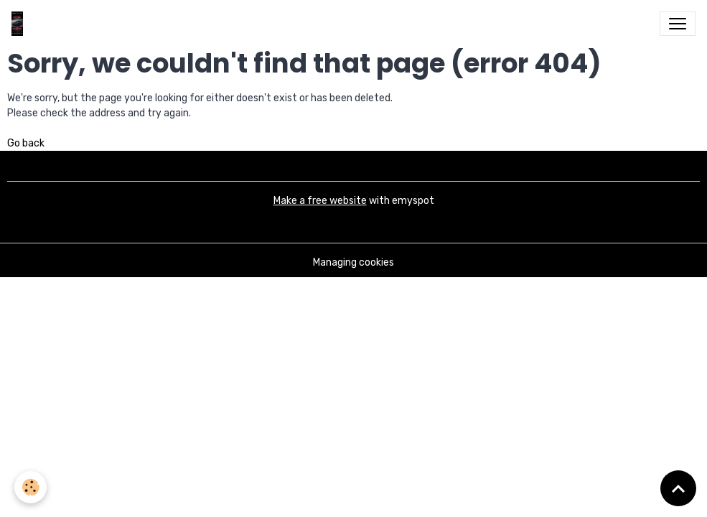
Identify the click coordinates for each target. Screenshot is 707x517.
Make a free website (320, 201)
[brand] (20, 23)
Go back (26, 143)
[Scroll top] (678, 488)
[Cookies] (30, 487)
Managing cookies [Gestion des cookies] (353, 262)
